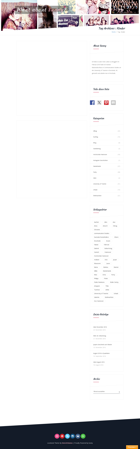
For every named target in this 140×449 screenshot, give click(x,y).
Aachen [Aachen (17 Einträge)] (96, 222)
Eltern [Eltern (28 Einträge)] (116, 237)
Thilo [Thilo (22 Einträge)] (107, 286)
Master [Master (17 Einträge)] (116, 267)
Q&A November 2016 (100, 327)
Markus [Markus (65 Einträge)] (105, 267)
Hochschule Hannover (100, 154)
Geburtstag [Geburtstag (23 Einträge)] (108, 248)
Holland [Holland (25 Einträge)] (96, 260)
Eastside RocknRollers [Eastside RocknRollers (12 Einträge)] (101, 237)
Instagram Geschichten (100, 160)
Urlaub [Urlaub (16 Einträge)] (116, 293)
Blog (94, 143)
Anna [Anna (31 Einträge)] (95, 226)
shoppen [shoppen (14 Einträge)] (97, 286)
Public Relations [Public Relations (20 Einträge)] (99, 282)
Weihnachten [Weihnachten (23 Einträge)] (109, 297)
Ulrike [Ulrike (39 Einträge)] (107, 290)
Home (114, 32)
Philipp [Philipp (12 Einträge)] (96, 278)
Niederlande (97, 166)
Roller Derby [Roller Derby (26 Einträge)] (114, 282)
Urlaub (95, 190)
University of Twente (99, 184)
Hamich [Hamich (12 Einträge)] (96, 252)
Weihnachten (97, 196)
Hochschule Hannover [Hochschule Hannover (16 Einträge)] (101, 256)
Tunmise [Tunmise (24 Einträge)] (97, 290)
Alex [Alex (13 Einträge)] (105, 222)
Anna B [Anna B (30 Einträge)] (105, 226)
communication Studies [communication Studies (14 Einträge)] (101, 233)
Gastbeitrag (97, 149)
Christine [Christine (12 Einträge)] (97, 230)
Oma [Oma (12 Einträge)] (104, 275)
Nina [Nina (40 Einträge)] (95, 275)
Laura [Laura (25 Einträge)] (108, 263)
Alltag (95, 131)
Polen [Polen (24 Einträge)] (106, 278)
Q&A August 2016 (98, 362)
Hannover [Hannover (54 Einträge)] (108, 252)
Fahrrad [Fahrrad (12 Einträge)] (106, 245)
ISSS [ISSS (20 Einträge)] (106, 260)
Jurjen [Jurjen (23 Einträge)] (115, 260)
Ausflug (95, 137)
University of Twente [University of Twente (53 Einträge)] (101, 293)
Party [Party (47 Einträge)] (113, 275)
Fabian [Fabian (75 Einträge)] (96, 245)
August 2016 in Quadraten (101, 353)
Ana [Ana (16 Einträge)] (114, 222)
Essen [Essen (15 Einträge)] (108, 241)
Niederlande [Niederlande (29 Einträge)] (107, 271)
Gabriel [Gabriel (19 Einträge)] (96, 248)
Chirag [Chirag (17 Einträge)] (115, 226)
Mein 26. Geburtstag (99, 336)
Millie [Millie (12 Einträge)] (95, 271)
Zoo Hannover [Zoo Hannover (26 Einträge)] (99, 301)
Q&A (94, 178)
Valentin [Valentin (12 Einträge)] (96, 297)
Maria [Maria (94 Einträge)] (96, 267)
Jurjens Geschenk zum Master (102, 344)
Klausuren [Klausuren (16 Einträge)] (97, 263)
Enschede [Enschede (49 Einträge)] (97, 241)
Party (95, 172)
